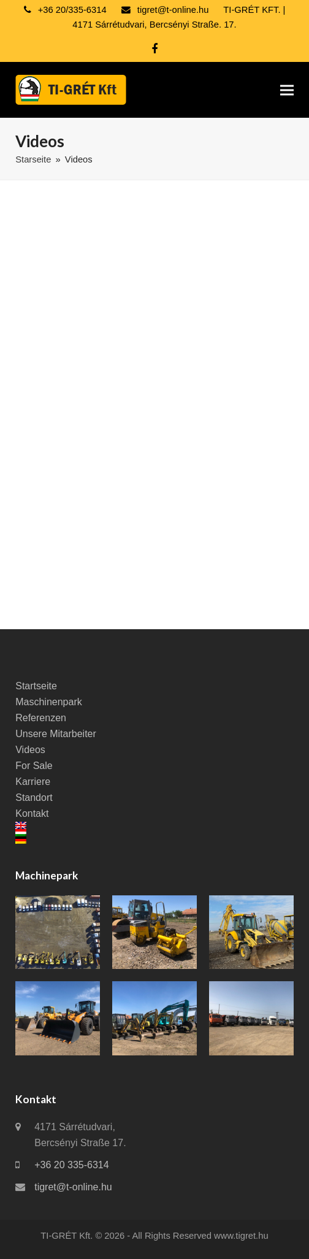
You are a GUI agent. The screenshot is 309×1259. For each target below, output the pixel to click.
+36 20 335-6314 (71, 1165)
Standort (33, 797)
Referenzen (40, 718)
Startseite (36, 686)
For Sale (33, 765)
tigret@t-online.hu (73, 1187)
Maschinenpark (48, 702)
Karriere (32, 781)
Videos (30, 749)
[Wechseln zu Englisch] (154, 825)
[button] (287, 90)
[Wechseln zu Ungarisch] (154, 832)
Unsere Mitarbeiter (55, 734)
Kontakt (31, 813)
